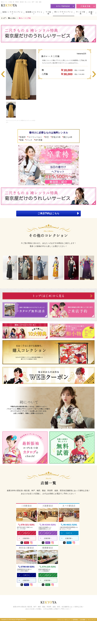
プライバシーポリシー (63, 619)
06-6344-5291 (48, 524)
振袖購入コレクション (34, 12)
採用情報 (75, 619)
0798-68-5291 (26, 566)
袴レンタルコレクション (63, 12)
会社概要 (82, 619)
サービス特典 (80, 12)
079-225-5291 (48, 566)
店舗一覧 (91, 12)
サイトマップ (92, 619)
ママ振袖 (48, 12)
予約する (24, 533)
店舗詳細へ (24, 538)
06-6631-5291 (69, 524)
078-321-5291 (26, 524)
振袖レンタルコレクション (12, 12)
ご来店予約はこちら (58, 213)
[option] (21, 74)
